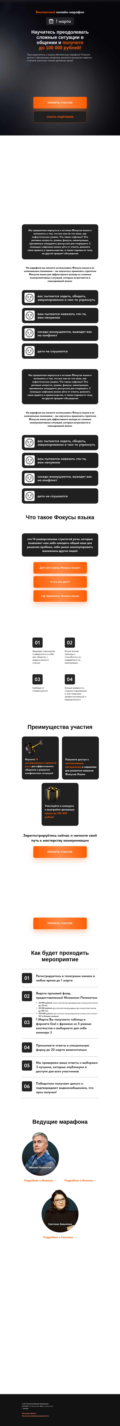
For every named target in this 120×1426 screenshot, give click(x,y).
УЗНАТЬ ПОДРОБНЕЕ (60, 117)
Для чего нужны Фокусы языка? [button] (60, 567)
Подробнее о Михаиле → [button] (40, 1180)
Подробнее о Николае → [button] (80, 1180)
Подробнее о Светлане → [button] (60, 1237)
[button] (40, 1153)
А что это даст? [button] (60, 581)
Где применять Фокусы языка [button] (60, 596)
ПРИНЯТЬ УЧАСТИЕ (60, 102)
